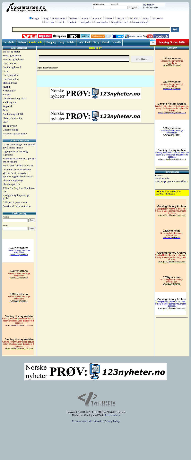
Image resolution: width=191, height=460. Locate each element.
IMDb (61, 22)
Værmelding (181, 181)
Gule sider (158, 18)
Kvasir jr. (97, 18)
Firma (145, 18)
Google (35, 18)
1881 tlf (120, 18)
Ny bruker (148, 4)
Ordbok (72, 22)
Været (109, 18)
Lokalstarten (59, 18)
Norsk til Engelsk (141, 22)
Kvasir (85, 18)
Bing (46, 18)
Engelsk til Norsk (120, 22)
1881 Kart (133, 18)
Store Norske (101, 22)
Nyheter (73, 18)
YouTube (49, 22)
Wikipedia (86, 22)
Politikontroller (162, 178)
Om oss (158, 175)
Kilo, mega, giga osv (165, 181)
